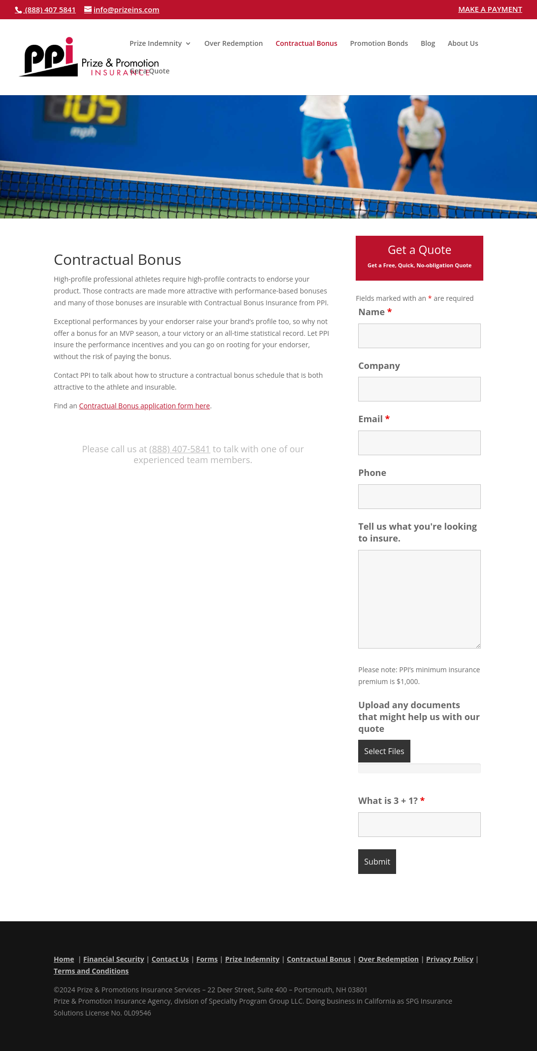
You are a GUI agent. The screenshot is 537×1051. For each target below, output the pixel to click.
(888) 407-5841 (179, 449)
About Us (463, 44)
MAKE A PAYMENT (490, 9)
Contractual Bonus (306, 44)
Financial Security (113, 959)
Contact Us (170, 959)
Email (374, 419)
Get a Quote (149, 71)
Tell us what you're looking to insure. (417, 532)
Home (64, 959)
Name (375, 312)
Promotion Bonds (379, 44)
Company (379, 365)
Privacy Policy (449, 959)
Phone (372, 472)
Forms (206, 959)
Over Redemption (233, 44)
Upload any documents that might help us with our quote (419, 716)
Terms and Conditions (91, 971)
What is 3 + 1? (391, 800)
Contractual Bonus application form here (144, 405)
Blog (428, 44)
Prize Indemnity (156, 44)
